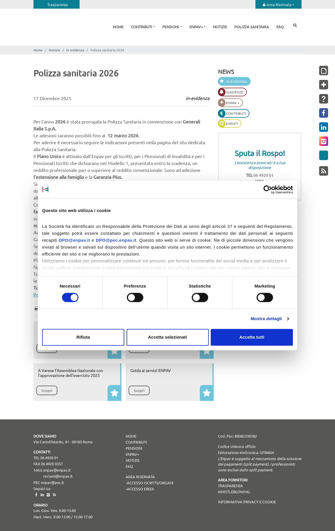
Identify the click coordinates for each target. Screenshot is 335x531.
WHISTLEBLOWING (234, 491)
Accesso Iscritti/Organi (150, 482)
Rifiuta (83, 337)
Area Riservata (279, 4)
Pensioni (170, 26)
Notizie (220, 26)
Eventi (232, 123)
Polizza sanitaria (251, 26)
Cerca (294, 25)
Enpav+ (196, 26)
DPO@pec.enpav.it (116, 240)
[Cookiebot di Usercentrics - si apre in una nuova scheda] (267, 189)
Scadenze (234, 92)
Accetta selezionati (167, 337)
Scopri (47, 390)
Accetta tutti (251, 337)
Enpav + (233, 102)
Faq (280, 26)
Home (118, 26)
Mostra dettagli (266, 318)
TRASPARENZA (230, 485)
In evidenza (75, 50)
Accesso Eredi (140, 488)
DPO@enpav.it (74, 240)
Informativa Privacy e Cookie (247, 501)
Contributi (141, 26)
